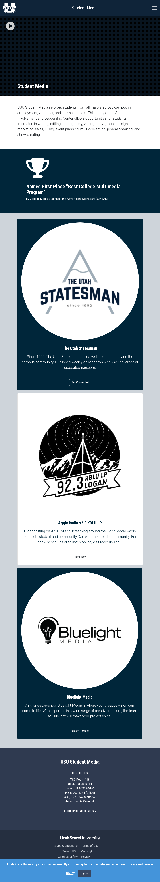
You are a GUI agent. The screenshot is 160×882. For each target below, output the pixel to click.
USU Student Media (80, 761)
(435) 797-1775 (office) (80, 792)
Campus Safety (68, 857)
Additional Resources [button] (80, 811)
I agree (84, 873)
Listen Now (80, 557)
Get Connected (80, 382)
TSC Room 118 (80, 779)
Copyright (87, 851)
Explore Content (80, 731)
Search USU (70, 851)
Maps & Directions (66, 845)
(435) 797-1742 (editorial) (80, 797)
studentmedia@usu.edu (80, 801)
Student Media (85, 8)
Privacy (86, 857)
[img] (10, 26)
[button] (10, 26)
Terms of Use (89, 845)
